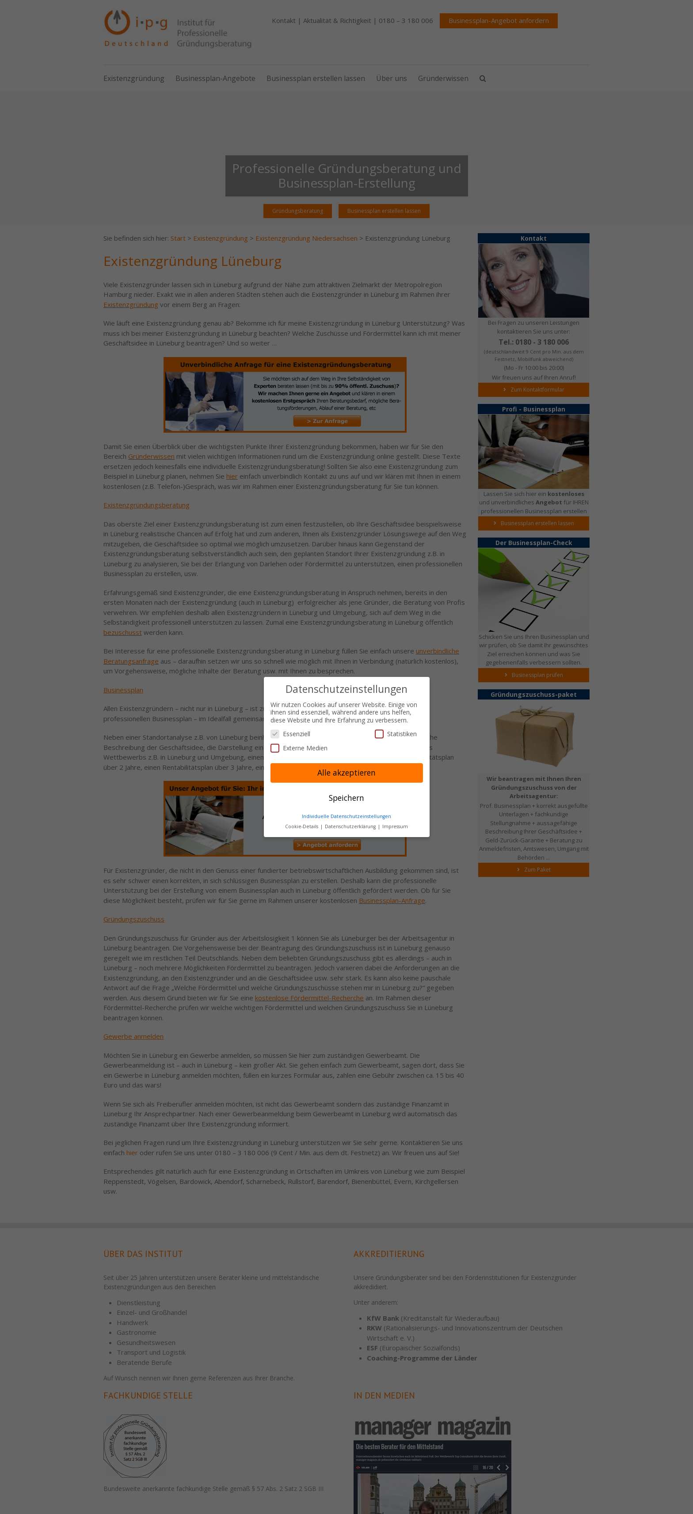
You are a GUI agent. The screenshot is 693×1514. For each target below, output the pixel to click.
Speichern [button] (346, 797)
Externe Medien (298, 748)
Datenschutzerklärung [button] (351, 826)
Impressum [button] (395, 826)
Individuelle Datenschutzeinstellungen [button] (346, 816)
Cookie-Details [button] (302, 826)
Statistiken (396, 734)
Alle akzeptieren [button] (346, 772)
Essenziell (290, 734)
